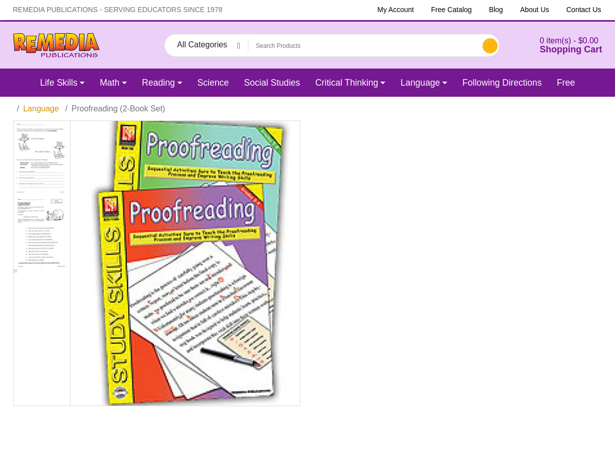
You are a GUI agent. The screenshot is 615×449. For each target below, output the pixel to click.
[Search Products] (363, 46)
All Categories (202, 44)
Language (41, 108)
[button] (558, 45)
